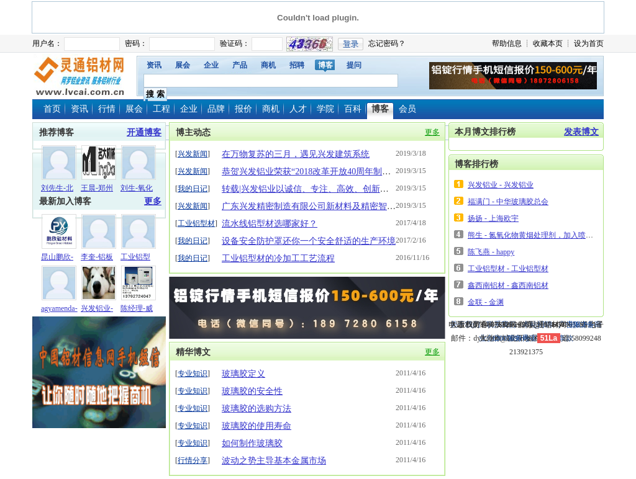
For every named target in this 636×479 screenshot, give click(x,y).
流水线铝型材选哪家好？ (269, 223)
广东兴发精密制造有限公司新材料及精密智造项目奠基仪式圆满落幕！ (356, 206)
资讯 (154, 65)
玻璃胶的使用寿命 (256, 426)
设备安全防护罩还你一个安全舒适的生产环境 (309, 241)
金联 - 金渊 (486, 302)
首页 (52, 109)
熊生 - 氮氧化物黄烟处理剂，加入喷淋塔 (534, 235)
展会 (182, 65)
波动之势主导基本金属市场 (274, 460)
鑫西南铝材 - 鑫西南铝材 (508, 285)
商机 (268, 65)
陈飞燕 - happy (491, 252)
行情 (107, 109)
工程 (161, 109)
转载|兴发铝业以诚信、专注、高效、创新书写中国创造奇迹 (336, 189)
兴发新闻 (192, 154)
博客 (325, 65)
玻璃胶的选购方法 (256, 408)
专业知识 (192, 373)
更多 (152, 201)
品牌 (216, 109)
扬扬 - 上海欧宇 (493, 218)
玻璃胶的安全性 (252, 391)
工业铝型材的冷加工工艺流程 (278, 258)
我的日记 (192, 188)
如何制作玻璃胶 (252, 443)
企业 (211, 65)
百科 (352, 109)
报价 (243, 109)
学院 (325, 109)
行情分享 (192, 460)
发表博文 (581, 132)
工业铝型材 (196, 223)
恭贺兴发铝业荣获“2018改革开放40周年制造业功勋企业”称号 (338, 171)
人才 (298, 109)
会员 (407, 109)
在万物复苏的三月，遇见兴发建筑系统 (296, 154)
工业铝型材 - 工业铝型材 (508, 268)
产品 (239, 65)
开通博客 (144, 132)
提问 (354, 65)
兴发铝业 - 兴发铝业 (501, 185)
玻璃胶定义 (243, 373)
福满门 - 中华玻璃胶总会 (508, 201)
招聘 (296, 65)
